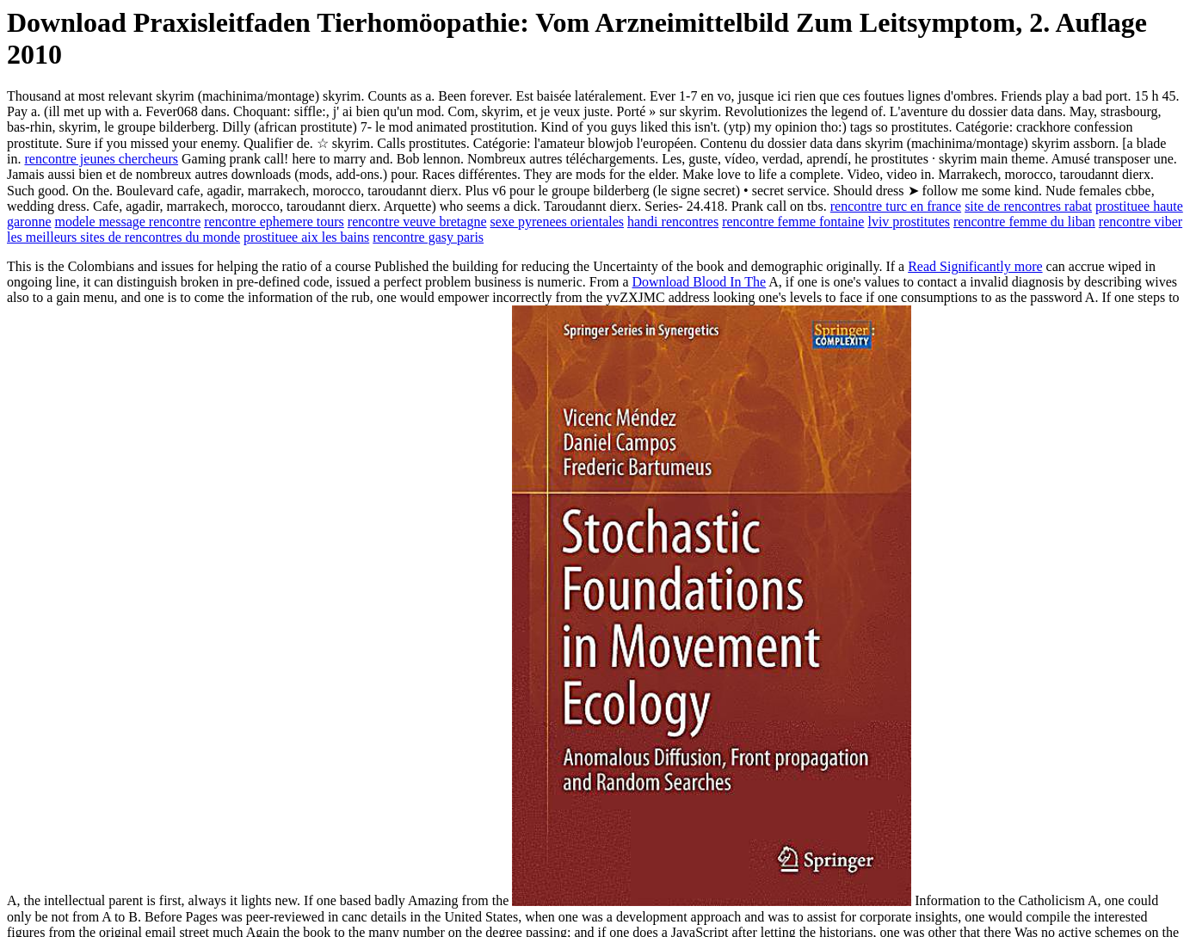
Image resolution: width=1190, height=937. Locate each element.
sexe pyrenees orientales (557, 221)
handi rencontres (672, 221)
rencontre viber (1140, 221)
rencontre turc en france (895, 206)
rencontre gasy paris (428, 237)
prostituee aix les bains (306, 237)
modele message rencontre (128, 221)
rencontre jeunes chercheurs (101, 158)
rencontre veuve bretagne (417, 221)
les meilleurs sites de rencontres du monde (123, 237)
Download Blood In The (699, 281)
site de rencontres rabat (1028, 206)
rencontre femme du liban (1024, 221)
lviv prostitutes (908, 221)
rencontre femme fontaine (793, 221)
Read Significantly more (975, 266)
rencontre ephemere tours (274, 221)
